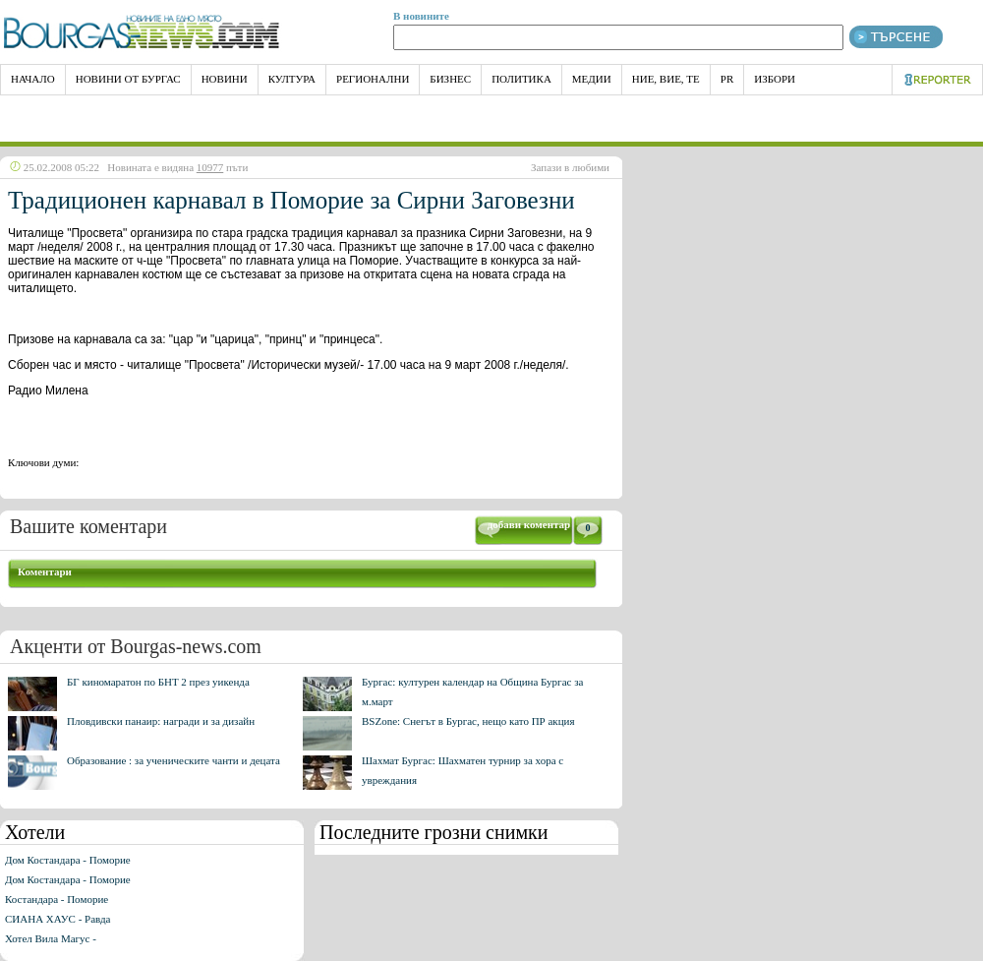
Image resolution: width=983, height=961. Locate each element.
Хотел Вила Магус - (50, 938)
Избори (774, 79)
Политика (521, 79)
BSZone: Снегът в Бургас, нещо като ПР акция (468, 721)
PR (727, 79)
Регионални (372, 79)
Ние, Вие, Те (666, 79)
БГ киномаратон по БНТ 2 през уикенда (158, 682)
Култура (292, 79)
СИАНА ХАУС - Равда (57, 919)
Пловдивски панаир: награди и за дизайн (161, 721)
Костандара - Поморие (56, 899)
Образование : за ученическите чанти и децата (173, 760)
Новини (225, 79)
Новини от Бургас (128, 79)
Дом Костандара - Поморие (68, 860)
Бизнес (450, 79)
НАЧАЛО (33, 79)
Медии (591, 79)
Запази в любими (570, 167)
